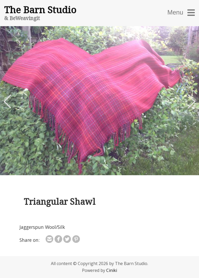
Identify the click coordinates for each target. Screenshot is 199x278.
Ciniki (111, 270)
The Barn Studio (40, 9)
